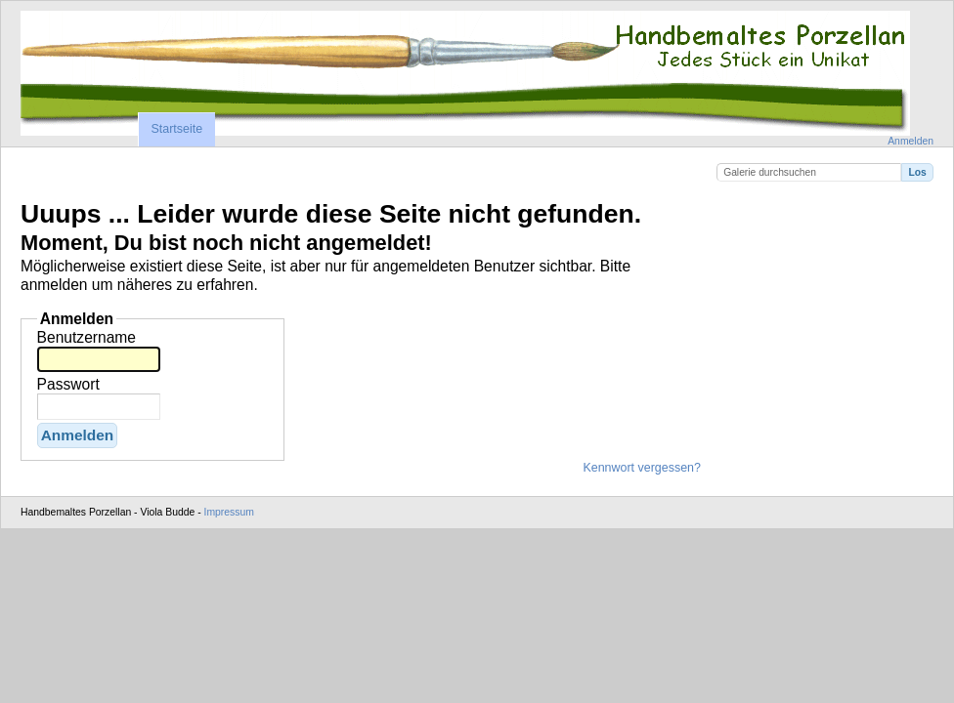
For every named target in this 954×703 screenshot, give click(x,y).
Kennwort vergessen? (642, 468)
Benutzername (86, 337)
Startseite (176, 129)
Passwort (68, 384)
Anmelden (910, 141)
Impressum (229, 512)
